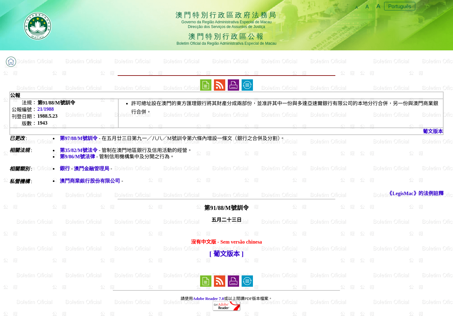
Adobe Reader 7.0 (208, 298)
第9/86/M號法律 (77, 156)
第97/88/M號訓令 (79, 138)
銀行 (65, 168)
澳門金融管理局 (91, 168)
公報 (15, 95)
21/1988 (45, 109)
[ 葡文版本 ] (227, 254)
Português (399, 6)
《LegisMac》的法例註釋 (415, 193)
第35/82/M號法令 (79, 150)
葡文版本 (433, 131)
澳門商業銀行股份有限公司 (90, 180)
